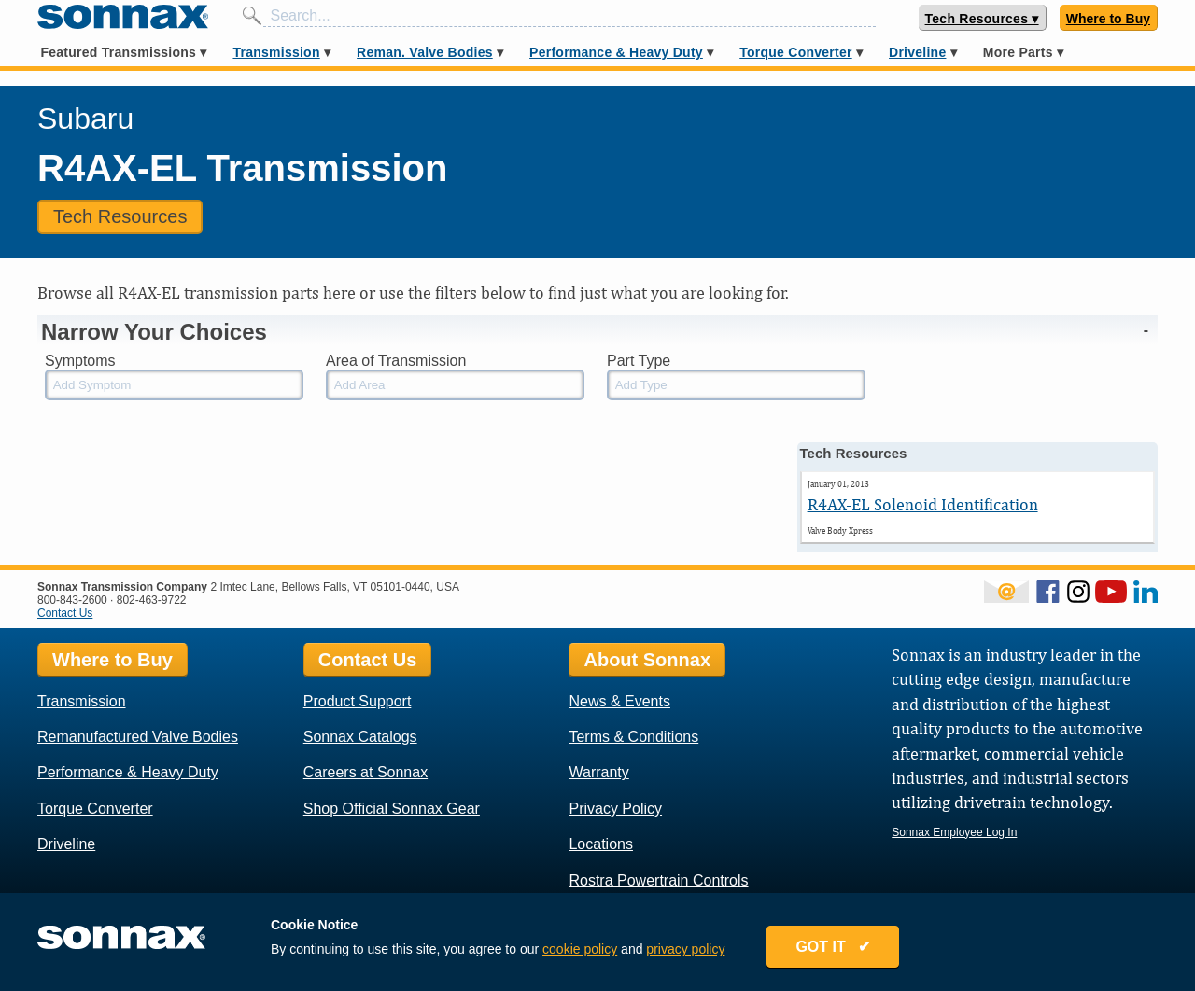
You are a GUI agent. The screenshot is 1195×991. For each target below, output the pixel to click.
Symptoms (80, 361)
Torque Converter (795, 52)
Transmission (275, 52)
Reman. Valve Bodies (425, 52)
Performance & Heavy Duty (616, 52)
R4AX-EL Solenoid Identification (923, 504)
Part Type (638, 361)
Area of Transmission (396, 361)
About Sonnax (646, 659)
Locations (601, 844)
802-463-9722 (152, 600)
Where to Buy (1108, 18)
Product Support (357, 701)
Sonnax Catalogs (360, 737)
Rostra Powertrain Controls (658, 880)
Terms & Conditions (633, 737)
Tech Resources (120, 216)
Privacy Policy (615, 809)
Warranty (598, 772)
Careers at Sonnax (365, 772)
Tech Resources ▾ (982, 18)
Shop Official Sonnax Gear (391, 809)
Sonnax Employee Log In (954, 832)
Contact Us (64, 613)
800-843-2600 (72, 600)
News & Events (619, 701)
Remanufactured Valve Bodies (137, 737)
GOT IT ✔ (832, 947)
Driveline (917, 52)
